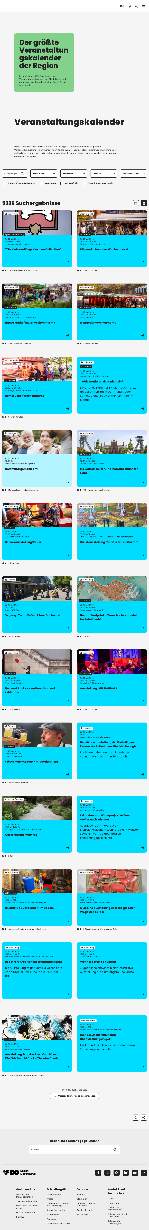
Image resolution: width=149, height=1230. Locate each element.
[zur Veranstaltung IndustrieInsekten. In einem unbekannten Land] (112, 458)
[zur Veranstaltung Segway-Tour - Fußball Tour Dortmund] (37, 604)
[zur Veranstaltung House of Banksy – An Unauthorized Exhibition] (37, 677)
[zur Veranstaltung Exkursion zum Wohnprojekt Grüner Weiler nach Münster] (112, 824)
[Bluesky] (126, 1173)
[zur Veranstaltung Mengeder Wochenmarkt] (112, 312)
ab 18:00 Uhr (69, 183)
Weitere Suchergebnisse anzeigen (74, 1095)
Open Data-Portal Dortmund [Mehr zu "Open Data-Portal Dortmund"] (86, 1204)
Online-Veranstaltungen (19, 183)
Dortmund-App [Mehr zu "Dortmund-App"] (54, 1194)
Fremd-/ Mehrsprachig (98, 183)
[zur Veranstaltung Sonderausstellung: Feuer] (37, 531)
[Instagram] (107, 1173)
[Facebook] (98, 1173)
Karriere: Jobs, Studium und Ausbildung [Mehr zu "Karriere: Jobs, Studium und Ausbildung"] (58, 1204)
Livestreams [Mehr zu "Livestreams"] (53, 1214)
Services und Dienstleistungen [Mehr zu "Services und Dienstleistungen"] (24, 1195)
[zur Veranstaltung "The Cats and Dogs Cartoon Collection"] (37, 238)
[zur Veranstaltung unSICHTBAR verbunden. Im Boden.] (37, 897)
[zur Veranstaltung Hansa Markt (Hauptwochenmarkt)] (37, 312)
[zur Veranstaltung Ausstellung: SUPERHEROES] (112, 677)
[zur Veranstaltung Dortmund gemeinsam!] (37, 458)
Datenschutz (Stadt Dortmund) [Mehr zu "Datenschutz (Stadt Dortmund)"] (117, 1215)
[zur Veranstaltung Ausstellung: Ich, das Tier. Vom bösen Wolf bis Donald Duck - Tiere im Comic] (37, 1043)
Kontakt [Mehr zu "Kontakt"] (111, 1198)
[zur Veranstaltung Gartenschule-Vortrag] (37, 824)
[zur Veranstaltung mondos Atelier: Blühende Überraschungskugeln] (112, 1043)
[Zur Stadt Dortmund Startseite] (19, 6)
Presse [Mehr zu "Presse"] (50, 1198)
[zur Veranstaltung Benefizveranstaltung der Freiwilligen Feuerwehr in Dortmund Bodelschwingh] (112, 751)
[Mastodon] (117, 1173)
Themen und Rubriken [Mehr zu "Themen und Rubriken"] (27, 1201)
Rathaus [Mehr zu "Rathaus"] (20, 1217)
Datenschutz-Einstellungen (114, 1222)
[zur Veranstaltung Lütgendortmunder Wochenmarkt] (112, 238)
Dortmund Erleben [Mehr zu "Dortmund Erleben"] (25, 1212)
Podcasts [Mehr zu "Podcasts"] (51, 1219)
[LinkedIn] (144, 1173)
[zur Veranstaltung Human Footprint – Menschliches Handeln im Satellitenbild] (112, 604)
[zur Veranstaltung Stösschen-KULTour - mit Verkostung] (37, 751)
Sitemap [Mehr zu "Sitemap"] (81, 1194)
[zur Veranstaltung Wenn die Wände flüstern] (112, 970)
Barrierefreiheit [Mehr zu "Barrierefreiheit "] (84, 1210)
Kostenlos (48, 183)
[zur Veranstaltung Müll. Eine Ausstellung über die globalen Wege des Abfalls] (112, 897)
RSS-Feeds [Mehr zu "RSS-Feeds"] (82, 1214)
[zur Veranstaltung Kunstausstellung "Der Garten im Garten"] (112, 531)
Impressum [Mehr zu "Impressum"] (113, 1203)
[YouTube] (135, 1173)
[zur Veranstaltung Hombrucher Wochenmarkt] (37, 385)
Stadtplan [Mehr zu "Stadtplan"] (82, 1198)
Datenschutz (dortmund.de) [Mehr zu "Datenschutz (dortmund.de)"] (114, 1208)
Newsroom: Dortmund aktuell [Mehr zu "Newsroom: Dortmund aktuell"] (27, 1207)
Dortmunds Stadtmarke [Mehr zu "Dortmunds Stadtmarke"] (58, 1223)
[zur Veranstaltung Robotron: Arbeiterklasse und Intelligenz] (37, 970)
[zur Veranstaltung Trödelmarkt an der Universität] (112, 385)
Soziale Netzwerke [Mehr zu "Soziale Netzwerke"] (56, 1210)
